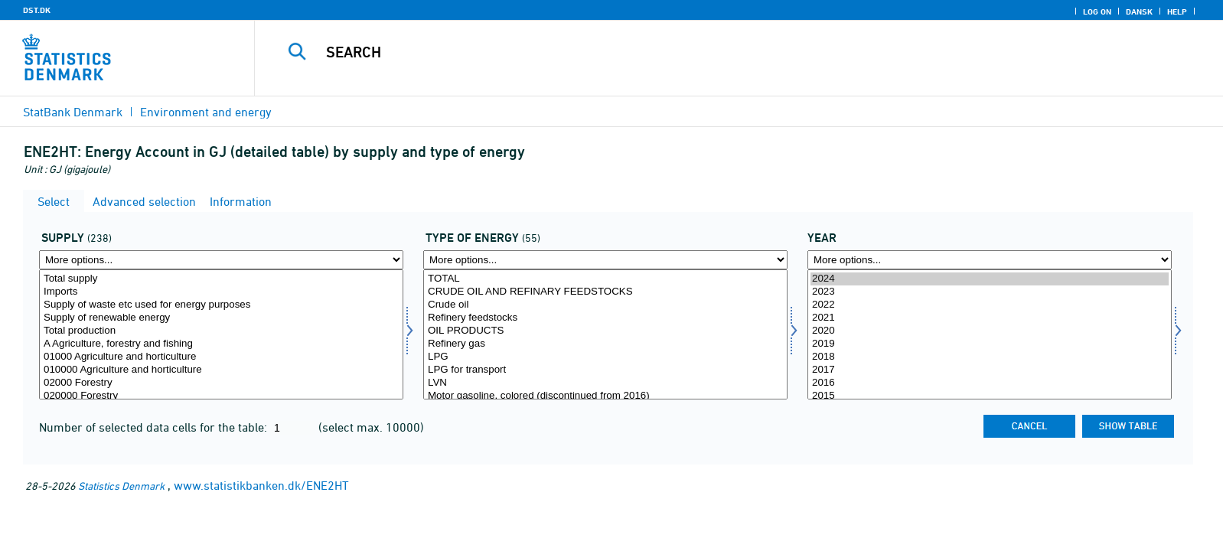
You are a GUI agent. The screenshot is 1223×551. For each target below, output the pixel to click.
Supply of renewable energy (221, 317)
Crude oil (605, 304)
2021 (989, 317)
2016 (989, 383)
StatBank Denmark (72, 112)
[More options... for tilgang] (221, 259)
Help (1177, 11)
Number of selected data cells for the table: (154, 427)
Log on (1097, 11)
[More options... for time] (989, 259)
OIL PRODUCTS (605, 330)
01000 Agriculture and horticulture (221, 357)
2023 (989, 291)
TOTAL (605, 278)
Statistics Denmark (121, 485)
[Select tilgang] (221, 334)
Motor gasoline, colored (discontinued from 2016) (605, 396)
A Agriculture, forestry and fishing (221, 343)
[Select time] (989, 334)
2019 (989, 343)
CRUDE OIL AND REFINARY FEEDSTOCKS (605, 291)
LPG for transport (605, 370)
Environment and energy (206, 112)
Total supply (221, 278)
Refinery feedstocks (605, 317)
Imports (221, 291)
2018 (989, 357)
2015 (989, 396)
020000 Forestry (221, 396)
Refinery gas (605, 343)
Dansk (1139, 11)
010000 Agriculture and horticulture (221, 370)
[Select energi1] (605, 334)
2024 (989, 278)
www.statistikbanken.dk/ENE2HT (261, 485)
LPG (605, 357)
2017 (989, 370)
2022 (989, 304)
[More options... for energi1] (605, 259)
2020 (989, 330)
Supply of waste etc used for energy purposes (221, 304)
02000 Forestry (221, 383)
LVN (605, 383)
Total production (221, 330)
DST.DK (37, 10)
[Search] (701, 52)
